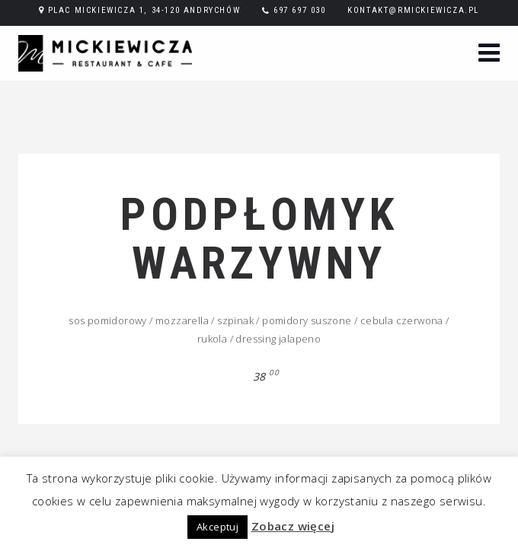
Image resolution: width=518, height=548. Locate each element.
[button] (489, 54)
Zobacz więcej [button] (292, 526)
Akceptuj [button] (217, 527)
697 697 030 (299, 10)
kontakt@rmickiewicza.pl (413, 10)
